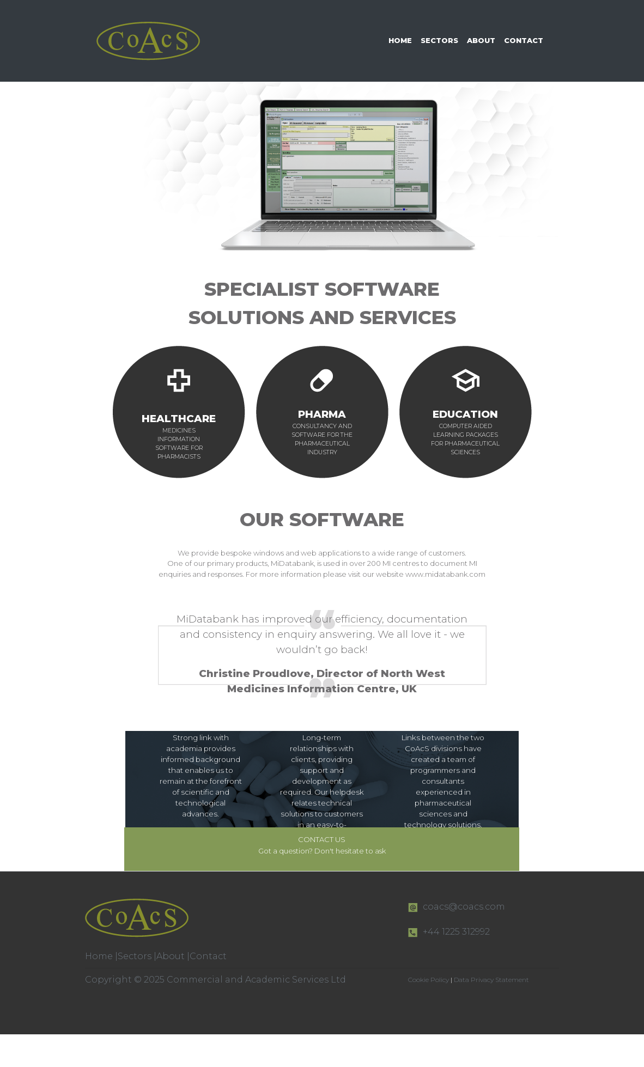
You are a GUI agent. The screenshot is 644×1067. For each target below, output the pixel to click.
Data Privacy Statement (491, 979)
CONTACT (523, 40)
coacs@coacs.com (464, 906)
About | (173, 956)
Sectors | (137, 956)
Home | (101, 956)
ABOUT (481, 40)
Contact (208, 956)
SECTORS (439, 40)
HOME (400, 40)
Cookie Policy (429, 979)
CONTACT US (321, 839)
